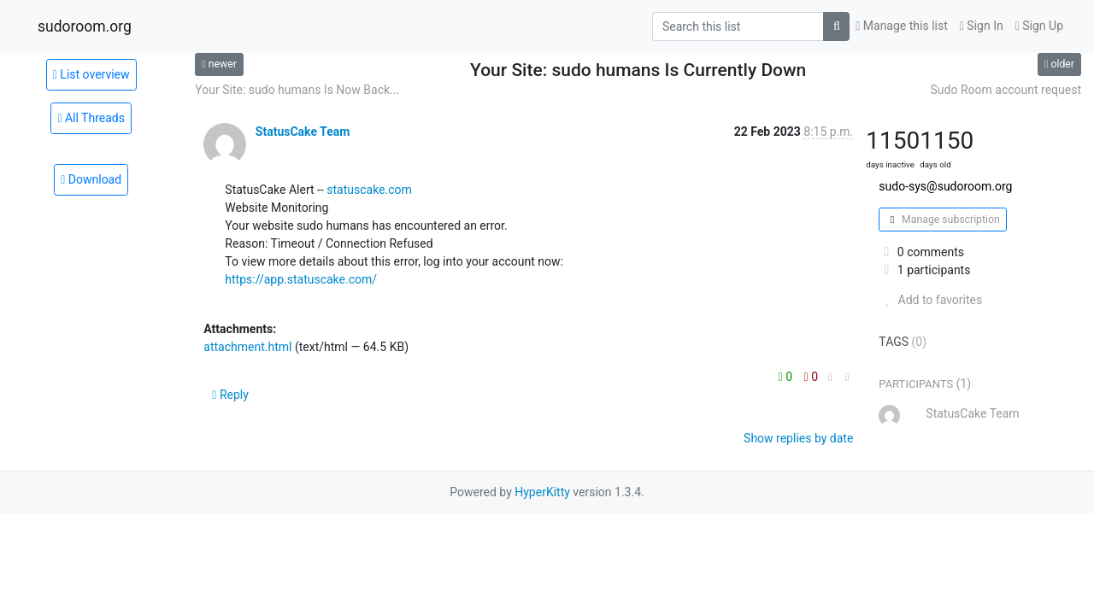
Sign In (981, 25)
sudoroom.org (85, 26)
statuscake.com (369, 189)
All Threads (91, 118)
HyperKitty (542, 492)
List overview (91, 74)
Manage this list (902, 25)
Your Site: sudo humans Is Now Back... (297, 90)
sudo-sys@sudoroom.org (945, 186)
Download (91, 179)
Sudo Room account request (1006, 90)
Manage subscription (942, 220)
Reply (230, 394)
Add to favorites (930, 300)
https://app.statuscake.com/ (301, 279)
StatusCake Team (303, 131)
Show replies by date (798, 438)
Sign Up (1039, 25)
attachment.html (247, 347)
